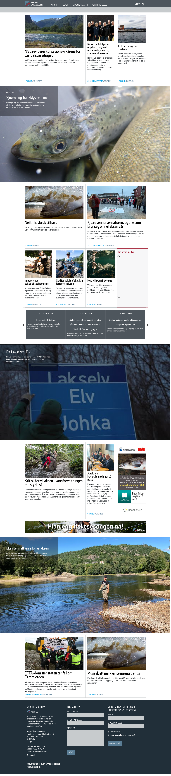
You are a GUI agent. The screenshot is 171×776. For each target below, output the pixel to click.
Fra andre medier (131, 251)
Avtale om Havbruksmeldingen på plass (100, 482)
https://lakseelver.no (39, 733)
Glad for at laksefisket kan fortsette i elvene (74, 282)
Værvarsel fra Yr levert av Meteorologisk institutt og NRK (45, 767)
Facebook (33, 757)
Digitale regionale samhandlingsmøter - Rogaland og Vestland (125, 325)
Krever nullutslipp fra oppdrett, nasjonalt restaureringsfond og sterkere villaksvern (100, 51)
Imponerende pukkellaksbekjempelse (41, 288)
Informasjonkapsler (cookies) (127, 737)
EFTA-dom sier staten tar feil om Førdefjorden (53, 676)
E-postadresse (116, 724)
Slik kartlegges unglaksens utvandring (131, 284)
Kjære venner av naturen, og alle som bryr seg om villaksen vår (116, 226)
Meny (137, 4)
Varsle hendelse (107, 5)
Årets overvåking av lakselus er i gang (134, 270)
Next (134, 297)
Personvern (116, 733)
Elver (67, 5)
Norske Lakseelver (39, 709)
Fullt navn (73, 713)
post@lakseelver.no (42, 753)
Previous (134, 256)
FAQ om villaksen (84, 5)
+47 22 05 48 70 (42, 748)
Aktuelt (55, 5)
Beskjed (71, 730)
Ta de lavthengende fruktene (132, 47)
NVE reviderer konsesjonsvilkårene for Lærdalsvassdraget (48, 55)
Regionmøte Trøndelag (45, 320)
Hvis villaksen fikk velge (104, 280)
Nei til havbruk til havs (47, 222)
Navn (111, 716)
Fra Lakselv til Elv (22, 355)
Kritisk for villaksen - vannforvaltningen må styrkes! (47, 487)
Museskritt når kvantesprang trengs (116, 677)
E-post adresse (76, 721)
